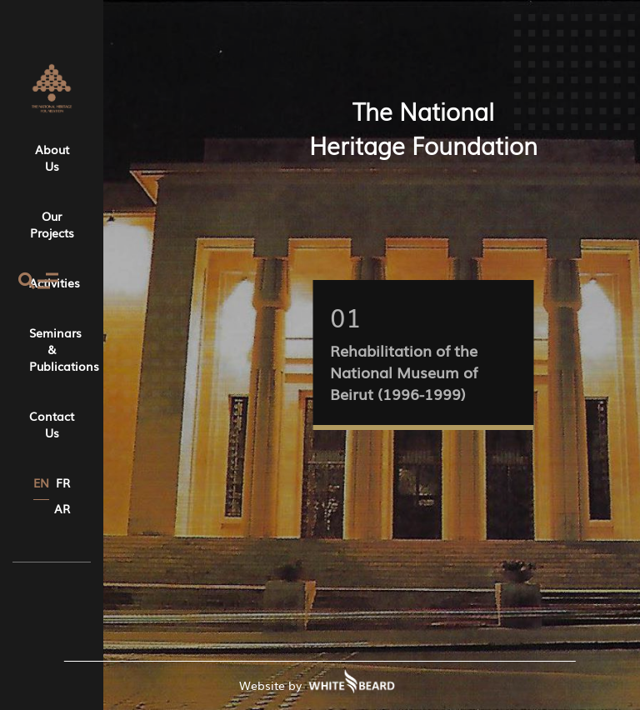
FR (63, 482)
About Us (52, 157)
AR (62, 508)
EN (41, 482)
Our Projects (52, 224)
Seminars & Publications (51, 349)
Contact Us (51, 424)
